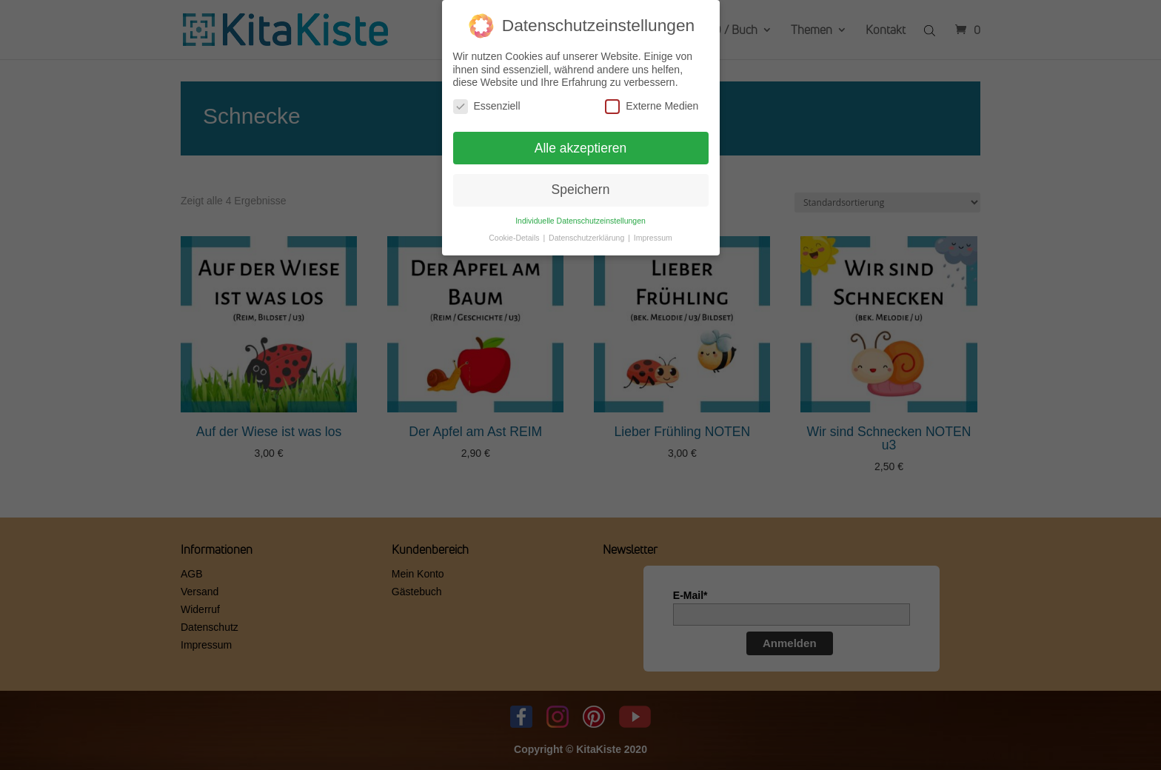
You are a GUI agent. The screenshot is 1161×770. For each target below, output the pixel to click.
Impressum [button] (653, 233)
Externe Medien (651, 102)
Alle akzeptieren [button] (581, 143)
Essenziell (487, 102)
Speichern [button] (581, 185)
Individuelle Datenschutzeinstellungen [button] (580, 216)
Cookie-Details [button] (515, 233)
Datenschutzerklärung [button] (587, 233)
